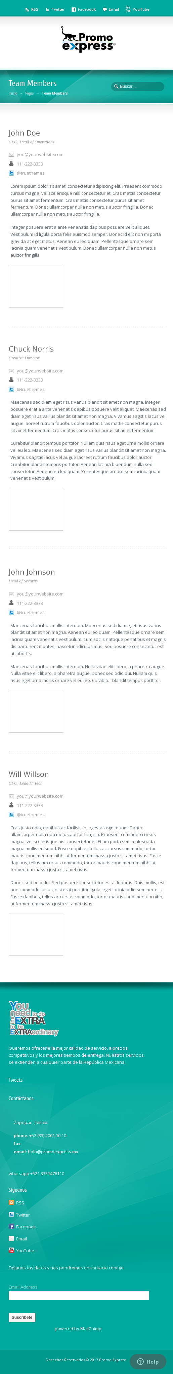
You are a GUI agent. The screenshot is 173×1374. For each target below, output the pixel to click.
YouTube (141, 9)
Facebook (87, 9)
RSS (34, 9)
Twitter (58, 9)
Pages (29, 93)
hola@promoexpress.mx (53, 1152)
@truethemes (31, 173)
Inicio (13, 93)
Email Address (23, 1287)
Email (114, 9)
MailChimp (90, 1329)
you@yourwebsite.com (40, 154)
